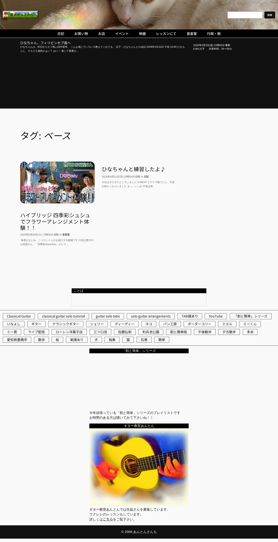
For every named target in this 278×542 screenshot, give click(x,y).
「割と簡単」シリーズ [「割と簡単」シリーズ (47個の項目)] (250, 316)
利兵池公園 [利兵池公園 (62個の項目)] (150, 331)
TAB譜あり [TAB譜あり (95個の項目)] (190, 316)
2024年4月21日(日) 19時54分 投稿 (121, 176)
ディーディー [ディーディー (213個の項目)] (125, 323)
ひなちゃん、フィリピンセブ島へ (45, 43)
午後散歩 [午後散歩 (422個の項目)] (205, 331)
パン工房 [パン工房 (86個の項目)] (170, 323)
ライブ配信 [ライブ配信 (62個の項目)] (36, 331)
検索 (269, 15)
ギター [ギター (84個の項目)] (36, 323)
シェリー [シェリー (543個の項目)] (97, 323)
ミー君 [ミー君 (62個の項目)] (12, 331)
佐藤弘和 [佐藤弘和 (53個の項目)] (125, 331)
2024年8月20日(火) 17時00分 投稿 (39, 234)
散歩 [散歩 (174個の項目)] (41, 339)
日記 (146, 176)
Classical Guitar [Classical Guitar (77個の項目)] (19, 316)
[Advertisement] (139, 81)
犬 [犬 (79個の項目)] (96, 339)
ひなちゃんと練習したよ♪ (134, 169)
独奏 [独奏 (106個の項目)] (112, 339)
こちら (108, 519)
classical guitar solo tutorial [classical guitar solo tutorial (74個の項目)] (63, 316)
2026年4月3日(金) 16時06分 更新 (211, 45)
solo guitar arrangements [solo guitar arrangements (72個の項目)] (151, 316)
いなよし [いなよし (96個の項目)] (13, 323)
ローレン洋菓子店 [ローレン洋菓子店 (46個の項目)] (69, 331)
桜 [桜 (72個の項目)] (57, 339)
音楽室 (66, 234)
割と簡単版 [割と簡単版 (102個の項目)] (178, 331)
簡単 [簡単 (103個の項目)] (161, 339)
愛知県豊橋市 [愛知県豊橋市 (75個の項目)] (17, 339)
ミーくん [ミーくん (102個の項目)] (250, 323)
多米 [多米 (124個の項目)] (250, 331)
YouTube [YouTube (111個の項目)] (216, 316)
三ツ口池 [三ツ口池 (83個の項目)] (100, 331)
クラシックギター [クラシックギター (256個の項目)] (65, 323)
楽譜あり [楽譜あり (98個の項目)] (77, 339)
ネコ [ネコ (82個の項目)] (148, 323)
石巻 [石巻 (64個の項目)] (144, 339)
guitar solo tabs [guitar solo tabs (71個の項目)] (108, 316)
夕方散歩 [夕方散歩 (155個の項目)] (229, 331)
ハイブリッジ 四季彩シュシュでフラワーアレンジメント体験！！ (55, 221)
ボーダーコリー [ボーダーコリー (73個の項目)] (199, 323)
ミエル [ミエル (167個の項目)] (227, 323)
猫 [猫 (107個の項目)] (128, 339)
